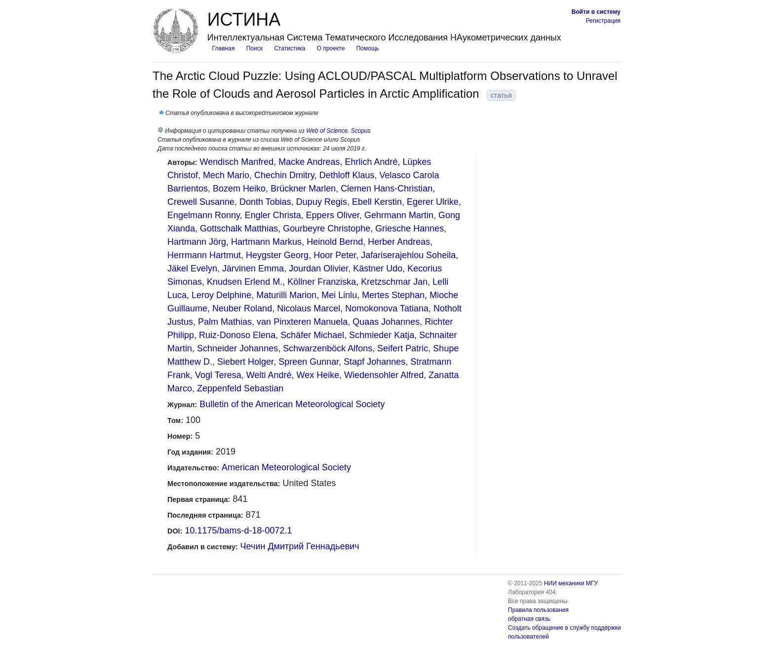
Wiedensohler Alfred (384, 375)
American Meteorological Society (286, 467)
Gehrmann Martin (398, 215)
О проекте (331, 48)
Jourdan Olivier (318, 268)
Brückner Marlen (303, 188)
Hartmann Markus (266, 242)
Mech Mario (226, 175)
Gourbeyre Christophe (326, 228)
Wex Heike (318, 375)
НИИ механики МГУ (570, 583)
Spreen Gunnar (308, 362)
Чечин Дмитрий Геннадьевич (299, 546)
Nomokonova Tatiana (386, 308)
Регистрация (603, 20)
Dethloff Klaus (347, 175)
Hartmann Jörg (196, 242)
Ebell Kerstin (377, 202)
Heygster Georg (277, 255)
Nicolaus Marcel (308, 308)
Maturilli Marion (286, 295)
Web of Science (327, 130)
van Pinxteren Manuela (302, 322)
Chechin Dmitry (284, 175)
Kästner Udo (377, 268)
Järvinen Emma (253, 268)
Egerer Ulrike (433, 202)
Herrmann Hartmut (204, 255)
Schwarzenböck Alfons (327, 348)
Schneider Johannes (237, 348)
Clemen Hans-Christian (386, 188)
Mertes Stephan (393, 295)
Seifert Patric (402, 348)
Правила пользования (538, 610)
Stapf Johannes (374, 362)
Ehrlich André (371, 162)
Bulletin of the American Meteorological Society (292, 404)
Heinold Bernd (335, 242)
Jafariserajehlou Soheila (408, 255)
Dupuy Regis (321, 202)
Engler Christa (273, 215)
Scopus (361, 130)
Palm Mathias (225, 322)
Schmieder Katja (381, 335)
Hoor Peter (334, 255)
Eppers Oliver (332, 215)
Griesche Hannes (409, 228)
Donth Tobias (265, 202)
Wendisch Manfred (237, 162)
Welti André (269, 375)
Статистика (289, 48)
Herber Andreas (399, 242)
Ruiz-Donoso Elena (237, 335)
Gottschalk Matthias (239, 228)
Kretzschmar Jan (394, 282)
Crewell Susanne (200, 202)
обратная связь (529, 618)
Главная (223, 48)
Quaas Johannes (386, 322)
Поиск (254, 48)
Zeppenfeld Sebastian (240, 388)
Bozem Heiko (239, 188)
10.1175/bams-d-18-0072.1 (238, 530)
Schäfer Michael (312, 335)
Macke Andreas (309, 162)
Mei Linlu (339, 295)
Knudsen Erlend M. (244, 282)
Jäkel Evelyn (192, 268)
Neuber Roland (242, 308)
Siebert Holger (245, 362)
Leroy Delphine (221, 295)
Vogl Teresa (218, 375)
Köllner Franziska (321, 282)
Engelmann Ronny (203, 215)
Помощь (367, 48)
